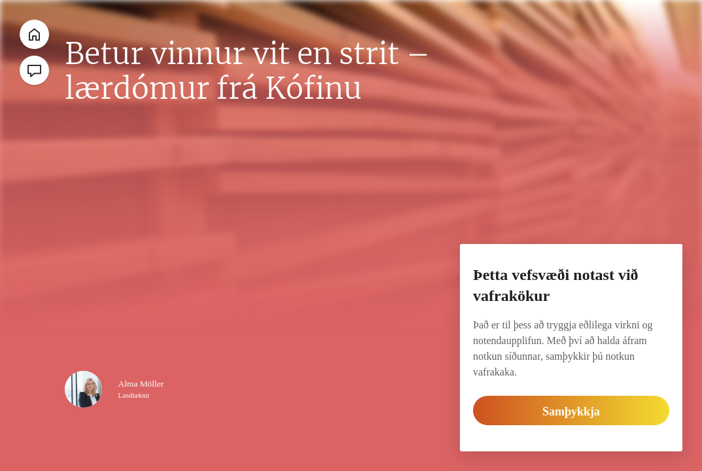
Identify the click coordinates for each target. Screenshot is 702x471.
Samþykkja (571, 411)
